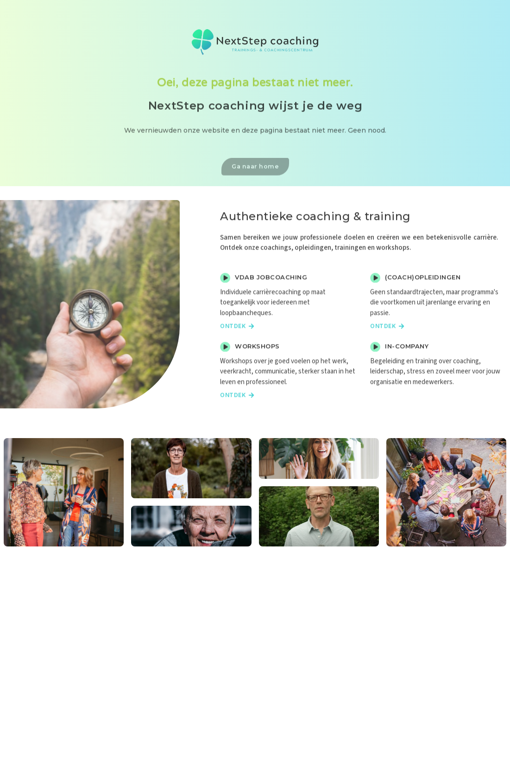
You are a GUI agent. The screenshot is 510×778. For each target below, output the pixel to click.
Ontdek (237, 351)
